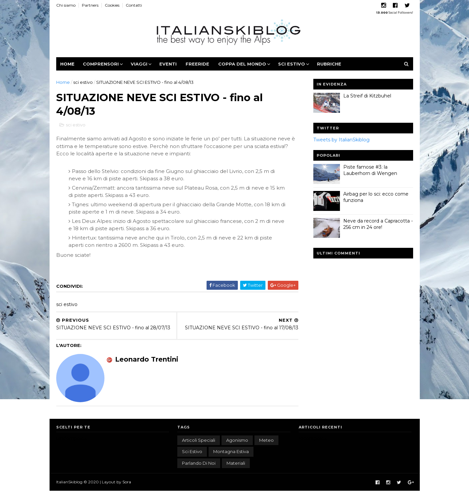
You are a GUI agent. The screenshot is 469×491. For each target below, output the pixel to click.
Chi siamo (66, 5)
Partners (90, 5)
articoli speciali (198, 440)
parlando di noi (199, 463)
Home (67, 64)
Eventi (168, 64)
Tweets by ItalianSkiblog (341, 140)
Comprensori (101, 64)
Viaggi (139, 64)
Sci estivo (291, 64)
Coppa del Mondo (242, 64)
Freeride (197, 64)
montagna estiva (231, 451)
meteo (266, 440)
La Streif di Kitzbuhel (367, 96)
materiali (236, 463)
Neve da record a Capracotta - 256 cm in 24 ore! (378, 224)
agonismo (237, 440)
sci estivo (83, 82)
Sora (126, 481)
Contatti (134, 5)
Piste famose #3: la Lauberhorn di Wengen (370, 170)
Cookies (112, 5)
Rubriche (329, 64)
